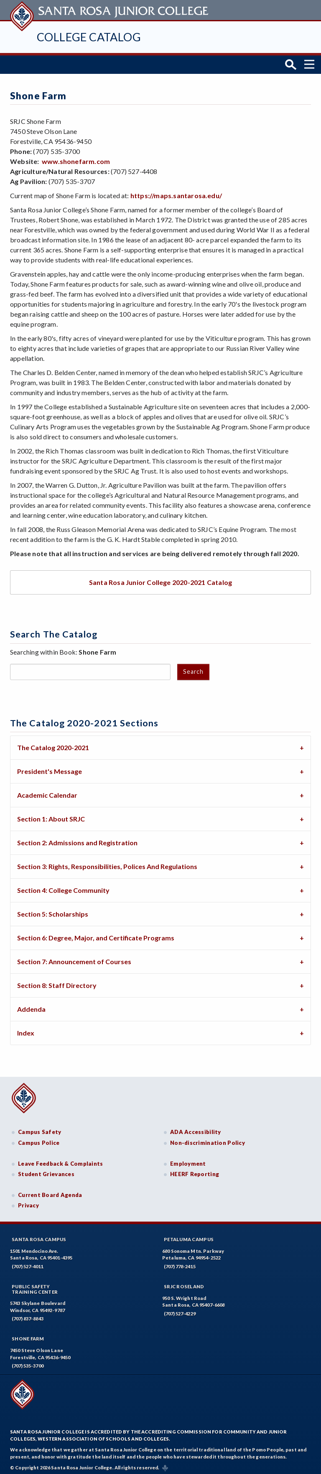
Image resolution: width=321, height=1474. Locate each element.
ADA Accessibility (195, 1129)
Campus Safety (39, 1129)
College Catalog (89, 37)
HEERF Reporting (194, 1171)
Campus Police (39, 1139)
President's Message (49, 768)
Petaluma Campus (189, 1236)
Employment (188, 1160)
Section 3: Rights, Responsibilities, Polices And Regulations (107, 863)
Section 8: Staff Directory (57, 982)
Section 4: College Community (63, 887)
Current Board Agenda (50, 1191)
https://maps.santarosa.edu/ (176, 193)
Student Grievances (46, 1171)
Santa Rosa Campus (39, 1236)
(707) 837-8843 (27, 1315)
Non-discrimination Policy (207, 1139)
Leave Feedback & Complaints (60, 1160)
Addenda (31, 1006)
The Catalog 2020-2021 (53, 744)
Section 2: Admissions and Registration (77, 840)
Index (25, 1030)
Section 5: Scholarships (52, 911)
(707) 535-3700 (27, 1363)
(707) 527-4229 (180, 1310)
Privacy (28, 1202)
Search (193, 668)
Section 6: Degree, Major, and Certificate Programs (95, 935)
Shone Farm (28, 1335)
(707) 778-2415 (180, 1263)
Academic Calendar (47, 792)
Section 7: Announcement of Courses (74, 959)
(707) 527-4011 (27, 1263)
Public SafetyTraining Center (35, 1286)
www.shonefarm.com (76, 158)
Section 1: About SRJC (51, 816)
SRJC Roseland (184, 1283)
